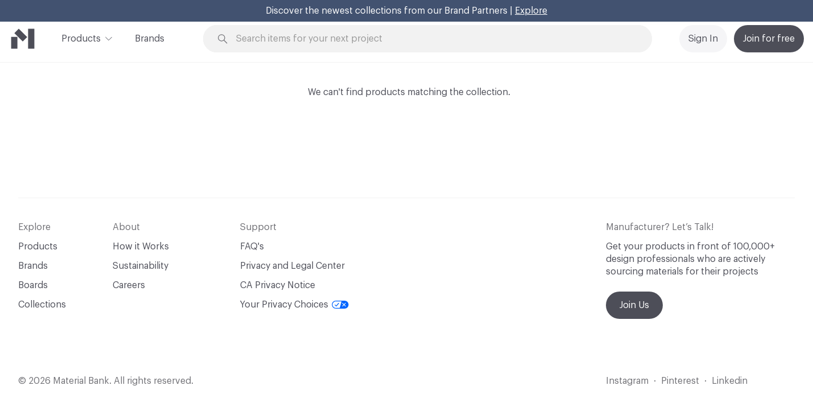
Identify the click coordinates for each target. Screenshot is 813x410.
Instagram (627, 381)
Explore (531, 10)
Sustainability (140, 265)
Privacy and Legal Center (292, 265)
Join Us (634, 305)
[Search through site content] (434, 39)
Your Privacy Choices (294, 304)
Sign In (703, 38)
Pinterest (680, 381)
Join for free (769, 38)
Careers (129, 285)
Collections (42, 304)
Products (81, 37)
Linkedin (730, 381)
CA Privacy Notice (277, 285)
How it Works (141, 246)
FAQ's (252, 246)
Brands (149, 38)
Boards (33, 285)
